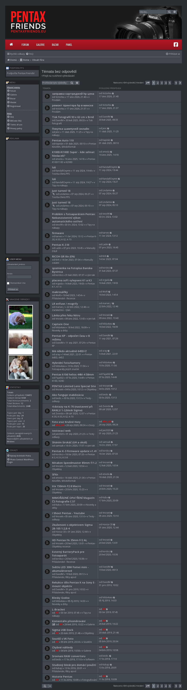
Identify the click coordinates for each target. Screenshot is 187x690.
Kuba (58, 504)
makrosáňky (60, 292)
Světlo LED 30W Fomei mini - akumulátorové (70, 569)
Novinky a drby (60, 330)
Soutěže (88, 641)
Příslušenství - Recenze (63, 298)
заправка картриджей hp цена (73, 93)
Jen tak (91, 275)
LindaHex (64, 194)
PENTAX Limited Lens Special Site (74, 386)
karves (59, 236)
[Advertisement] (22, 197)
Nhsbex (10, 441)
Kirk (57, 259)
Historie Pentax (62, 676)
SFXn (55, 474)
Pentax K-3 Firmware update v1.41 (74, 451)
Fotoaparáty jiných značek (65, 369)
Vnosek (59, 318)
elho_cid (60, 425)
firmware (58, 233)
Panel (69, 45)
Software (90, 659)
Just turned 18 (61, 190)
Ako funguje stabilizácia (68, 395)
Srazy (92, 425)
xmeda (59, 159)
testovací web (61, 430)
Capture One (60, 324)
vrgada (59, 283)
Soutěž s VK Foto (62, 638)
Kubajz (59, 668)
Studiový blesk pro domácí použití (74, 665)
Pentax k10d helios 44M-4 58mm (73, 374)
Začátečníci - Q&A (61, 310)
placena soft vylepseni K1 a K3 (72, 280)
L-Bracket (58, 609)
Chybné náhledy (62, 647)
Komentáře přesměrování (68, 621)
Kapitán (59, 143)
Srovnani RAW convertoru (68, 656)
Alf (57, 612)
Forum (25, 45)
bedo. (59, 398)
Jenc (58, 132)
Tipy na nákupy (60, 185)
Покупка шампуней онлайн (70, 128)
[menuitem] (29, 53)
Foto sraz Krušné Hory (66, 422)
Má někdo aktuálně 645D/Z (69, 351)
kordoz (59, 275)
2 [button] (157, 82)
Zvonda (60, 413)
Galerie (40, 45)
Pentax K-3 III (60, 244)
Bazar (55, 45)
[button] (147, 83)
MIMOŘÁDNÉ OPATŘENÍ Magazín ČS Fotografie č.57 (73, 499)
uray (58, 354)
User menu (14, 259)
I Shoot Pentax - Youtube (68, 513)
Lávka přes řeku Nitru (66, 315)
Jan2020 (60, 433)
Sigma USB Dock (62, 630)
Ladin (58, 248)
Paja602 (60, 377)
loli (54, 167)
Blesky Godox (61, 598)
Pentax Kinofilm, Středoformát (74, 145)
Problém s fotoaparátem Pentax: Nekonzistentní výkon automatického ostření (74, 217)
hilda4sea (61, 327)
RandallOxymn (63, 170)
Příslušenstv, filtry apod (64, 577)
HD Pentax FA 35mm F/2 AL (69, 540)
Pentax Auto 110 (63, 140)
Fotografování (89, 679)
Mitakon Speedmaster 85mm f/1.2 (74, 463)
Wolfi (58, 295)
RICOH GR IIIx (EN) (63, 256)
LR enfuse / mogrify (65, 303)
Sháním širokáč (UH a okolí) (69, 442)
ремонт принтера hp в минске (72, 105)
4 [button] (165, 82)
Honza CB (61, 531)
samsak (59, 445)
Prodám (56, 100)
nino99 (59, 224)
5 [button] (169, 82)
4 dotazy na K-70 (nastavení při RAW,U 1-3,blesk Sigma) (72, 408)
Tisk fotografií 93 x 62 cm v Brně (73, 117)
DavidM (60, 120)
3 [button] (161, 82)
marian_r (60, 307)
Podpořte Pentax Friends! (21, 73)
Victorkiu (60, 97)
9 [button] (176, 82)
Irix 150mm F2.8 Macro (66, 486)
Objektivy (91, 389)
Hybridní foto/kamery (66, 363)
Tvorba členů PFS (61, 173)
